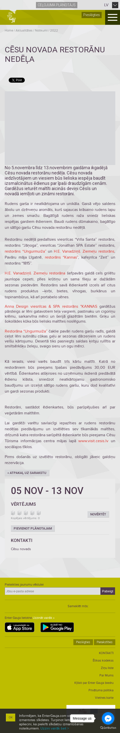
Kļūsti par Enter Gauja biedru (94, 683)
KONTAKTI (106, 653)
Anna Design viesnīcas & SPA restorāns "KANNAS (51, 306)
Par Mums (106, 675)
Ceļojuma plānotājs (57, 5)
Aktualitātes (24, 31)
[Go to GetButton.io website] (108, 728)
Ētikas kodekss (103, 661)
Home (9, 31)
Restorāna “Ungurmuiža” (26, 331)
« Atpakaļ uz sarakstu (26, 473)
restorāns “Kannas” (61, 257)
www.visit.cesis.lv (93, 440)
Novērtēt (98, 514)
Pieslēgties (91, 15)
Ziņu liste (107, 668)
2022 (54, 31)
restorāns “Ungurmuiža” (25, 251)
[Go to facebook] (108, 718)
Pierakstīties (105, 642)
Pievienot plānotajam (33, 528)
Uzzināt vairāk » (44, 618)
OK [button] (11, 717)
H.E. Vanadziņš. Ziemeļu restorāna (35, 273)
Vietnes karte (104, 698)
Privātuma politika (101, 690)
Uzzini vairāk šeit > (54, 728)
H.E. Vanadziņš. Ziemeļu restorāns (84, 251)
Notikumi (41, 31)
